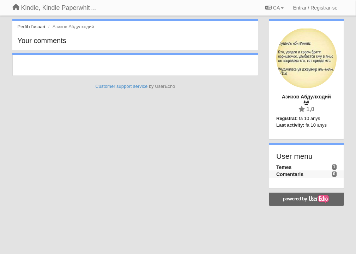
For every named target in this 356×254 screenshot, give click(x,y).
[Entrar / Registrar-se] (315, 8)
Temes (283, 167)
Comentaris (289, 174)
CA (274, 8)
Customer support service (121, 86)
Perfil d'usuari (31, 26)
